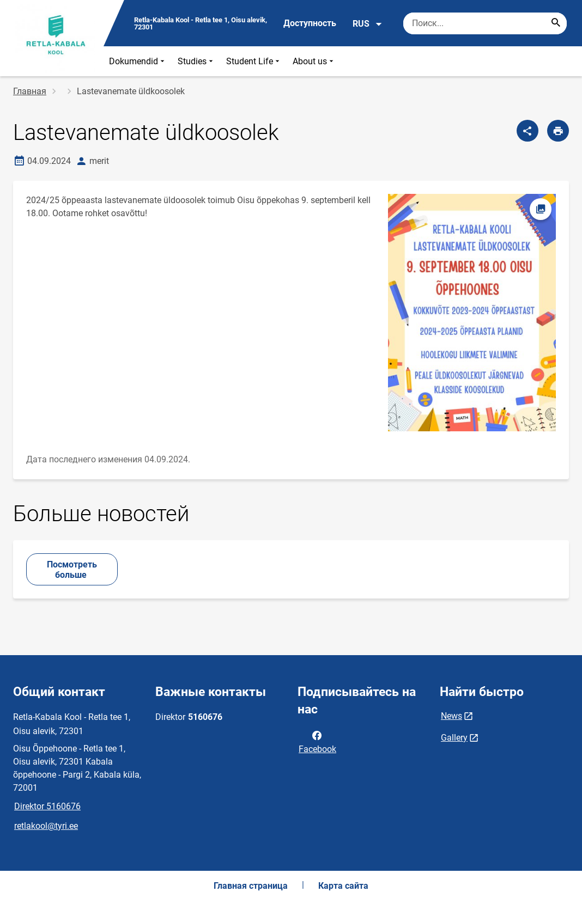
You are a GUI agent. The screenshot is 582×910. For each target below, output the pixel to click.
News (451, 716)
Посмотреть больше (72, 569)
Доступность (309, 23)
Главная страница (251, 886)
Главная (29, 91)
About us (314, 61)
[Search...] (556, 23)
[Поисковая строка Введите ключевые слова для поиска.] (485, 23)
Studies (196, 61)
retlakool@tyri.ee (46, 826)
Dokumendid (138, 61)
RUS (368, 23)
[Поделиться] (527, 131)
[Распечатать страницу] (558, 131)
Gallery (454, 737)
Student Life (254, 61)
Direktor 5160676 (47, 806)
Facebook (317, 741)
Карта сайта (343, 886)
